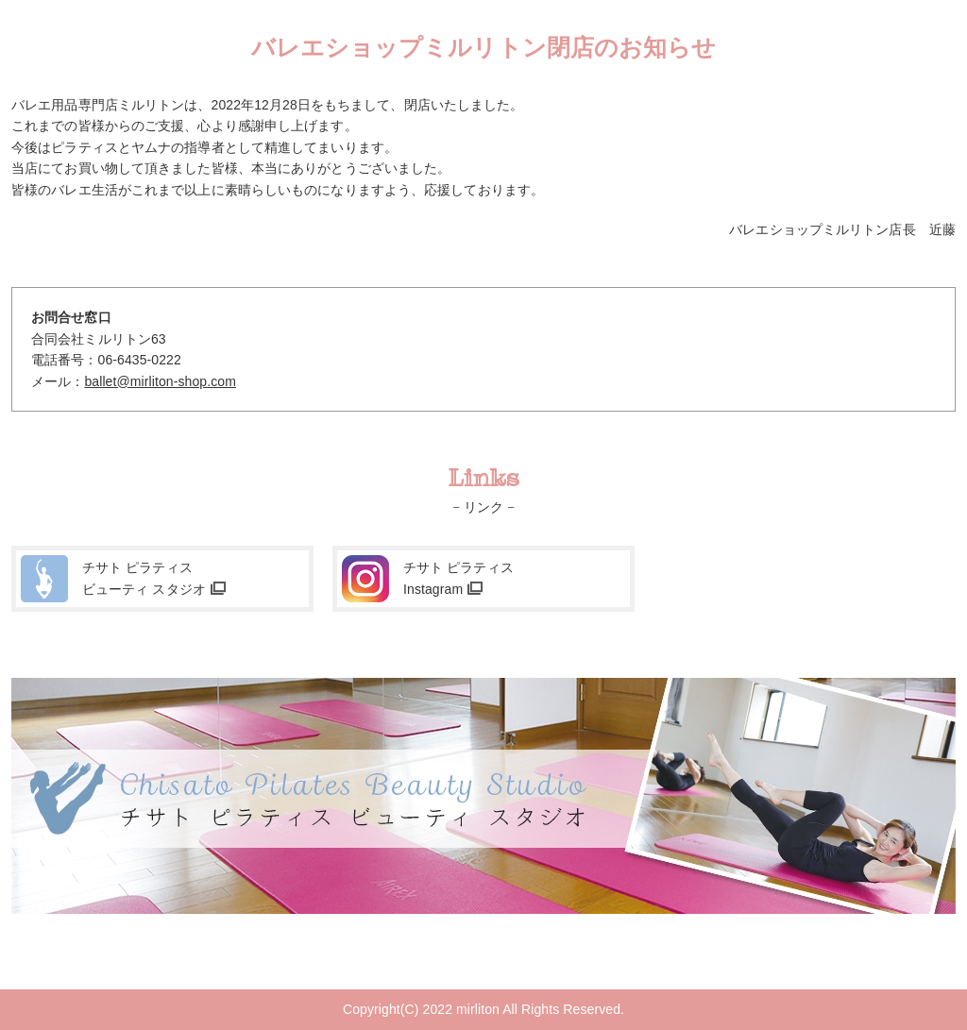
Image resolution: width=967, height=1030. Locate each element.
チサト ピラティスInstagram (458, 578)
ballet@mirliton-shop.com (160, 381)
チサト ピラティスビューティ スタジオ (144, 578)
